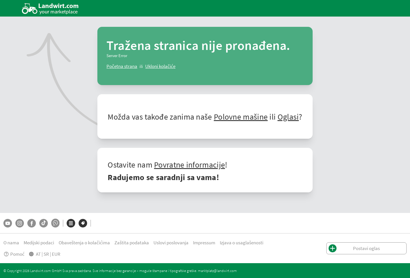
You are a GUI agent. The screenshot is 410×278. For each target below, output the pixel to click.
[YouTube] (7, 223)
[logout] (160, 66)
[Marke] (83, 223)
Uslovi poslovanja (170, 242)
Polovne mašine (241, 116)
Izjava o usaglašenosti (241, 242)
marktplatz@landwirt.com (217, 270)
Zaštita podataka (131, 242)
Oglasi (288, 116)
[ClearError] (121, 66)
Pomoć (13, 254)
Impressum (204, 242)
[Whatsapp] (55, 223)
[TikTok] (43, 223)
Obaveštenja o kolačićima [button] (84, 242)
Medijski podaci (39, 242)
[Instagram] (19, 223)
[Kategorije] (71, 223)
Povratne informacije (189, 164)
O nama (11, 242)
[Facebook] (31, 223)
